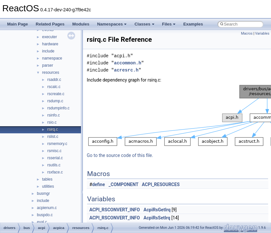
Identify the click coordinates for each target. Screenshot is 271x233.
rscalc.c (54, 86)
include (48, 51)
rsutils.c (54, 165)
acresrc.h (126, 70)
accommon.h (127, 63)
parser (47, 65)
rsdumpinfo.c (58, 108)
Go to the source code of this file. (120, 155)
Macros (247, 33)
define (98, 184)
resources (50, 72)
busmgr (43, 193)
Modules (80, 24)
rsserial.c (55, 158)
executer (49, 37)
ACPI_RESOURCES (161, 184)
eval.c (42, 222)
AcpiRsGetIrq (156, 209)
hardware (50, 44)
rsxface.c (55, 172)
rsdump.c (55, 101)
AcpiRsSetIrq (156, 217)
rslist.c (52, 136)
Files (169, 24)
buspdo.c (45, 215)
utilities (48, 186)
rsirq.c (52, 129)
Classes (144, 24)
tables (47, 179)
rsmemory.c (57, 143)
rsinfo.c (53, 115)
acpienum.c (47, 207)
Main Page (17, 24)
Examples (193, 24)
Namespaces (112, 24)
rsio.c (52, 122)
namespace (52, 58)
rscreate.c (55, 94)
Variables (262, 33)
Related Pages (50, 24)
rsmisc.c (54, 151)
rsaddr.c (54, 79)
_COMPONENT (124, 184)
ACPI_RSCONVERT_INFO (114, 209)
